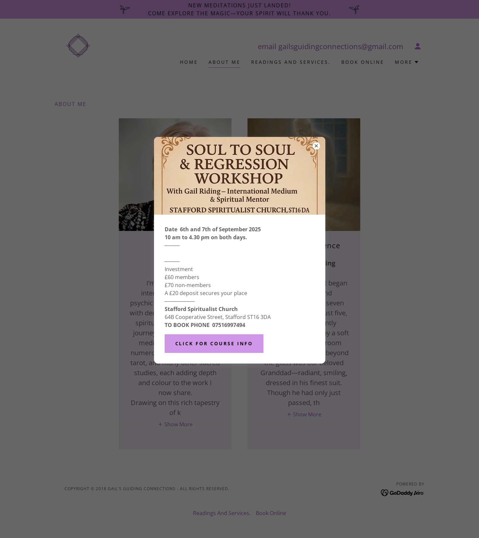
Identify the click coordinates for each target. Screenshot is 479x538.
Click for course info (214, 343)
